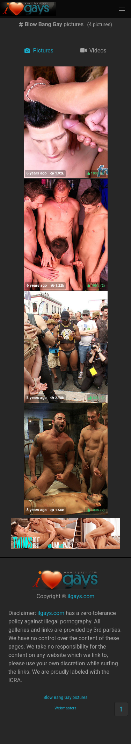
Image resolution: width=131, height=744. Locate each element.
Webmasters (65, 708)
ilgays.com (80, 596)
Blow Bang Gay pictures (66, 697)
